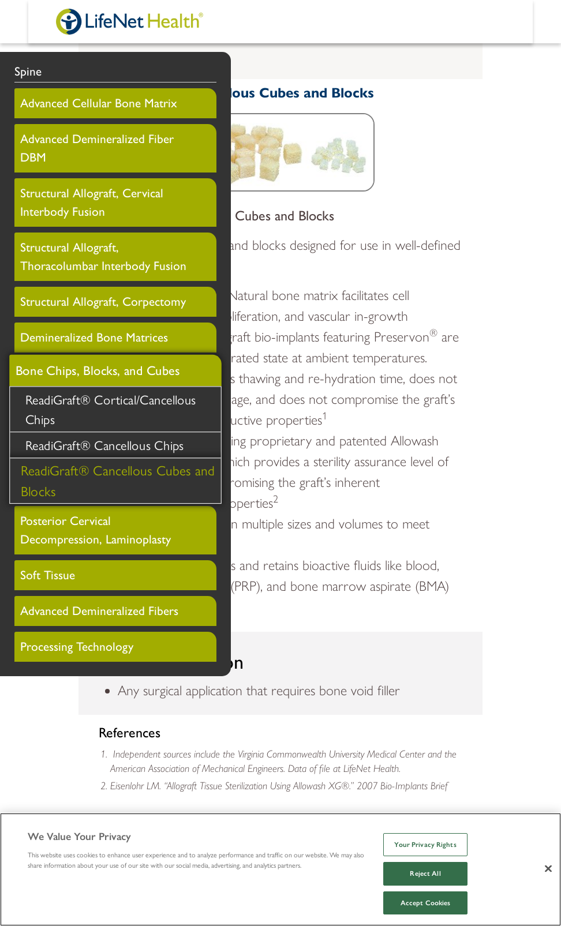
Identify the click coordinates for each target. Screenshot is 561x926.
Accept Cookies (426, 903)
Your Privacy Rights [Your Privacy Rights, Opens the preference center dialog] (425, 845)
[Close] (548, 868)
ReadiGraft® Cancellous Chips (104, 445)
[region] (280, 869)
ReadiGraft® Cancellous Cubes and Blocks (118, 480)
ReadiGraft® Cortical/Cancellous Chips (110, 409)
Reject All (425, 873)
